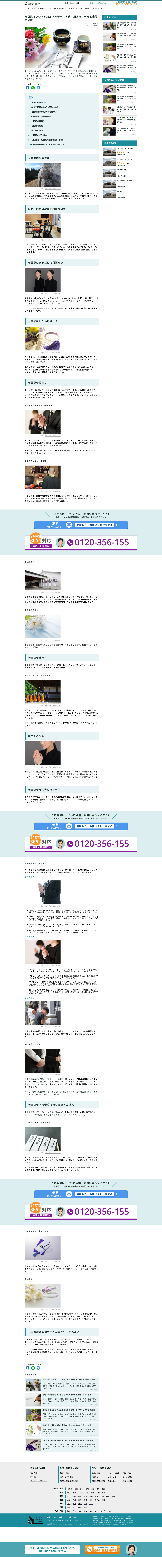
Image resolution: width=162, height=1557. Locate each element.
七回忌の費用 (37, 126)
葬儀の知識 (96, 1473)
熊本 (85, 1511)
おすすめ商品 (127, 1477)
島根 (80, 1504)
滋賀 (85, 1500)
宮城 (87, 1489)
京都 (80, 1500)
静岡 (74, 1496)
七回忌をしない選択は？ (42, 116)
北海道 (69, 1489)
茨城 (92, 1493)
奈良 (91, 1500)
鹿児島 (102, 1511)
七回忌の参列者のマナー (42, 135)
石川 (102, 1496)
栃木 (103, 1493)
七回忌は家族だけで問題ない (44, 112)
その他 (129, 1481)
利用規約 (33, 1477)
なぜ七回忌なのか (39, 102)
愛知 (68, 1496)
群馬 (98, 1493)
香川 (74, 1508)
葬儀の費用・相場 (98, 1481)
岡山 (68, 1504)
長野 (91, 1496)
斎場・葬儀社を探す (73, 3)
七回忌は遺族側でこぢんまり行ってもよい (50, 144)
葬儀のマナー (96, 1477)
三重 (103, 1500)
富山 (96, 1496)
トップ (52, 3)
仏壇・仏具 (127, 1473)
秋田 (92, 1489)
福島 (103, 1489)
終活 (124, 1481)
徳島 (80, 1508)
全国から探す (65, 1473)
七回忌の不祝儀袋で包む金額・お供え (48, 140)
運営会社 (33, 1473)
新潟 (85, 1496)
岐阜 (80, 1496)
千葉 (87, 1493)
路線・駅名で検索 (66, 1477)
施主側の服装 (37, 130)
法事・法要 (52, 8)
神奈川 (75, 1493)
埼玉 (81, 1493)
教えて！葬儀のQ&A (98, 3)
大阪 (68, 1500)
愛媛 (68, 1508)
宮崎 (96, 1511)
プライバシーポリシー (38, 1481)
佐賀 (74, 1511)
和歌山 (97, 1500)
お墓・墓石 (112, 1481)
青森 (76, 1489)
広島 (74, 1504)
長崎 (80, 1511)
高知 (85, 1508)
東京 (68, 1493)
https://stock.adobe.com (53, 189)
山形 (98, 1489)
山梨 (113, 1496)
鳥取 (85, 1504)
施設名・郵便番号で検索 (69, 1481)
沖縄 (109, 1511)
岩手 (81, 1489)
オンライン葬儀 (113, 1473)
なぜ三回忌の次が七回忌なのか (45, 107)
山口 (91, 1504)
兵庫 (74, 1500)
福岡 (68, 1511)
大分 (91, 1511)
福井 (107, 1496)
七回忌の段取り (38, 121)
